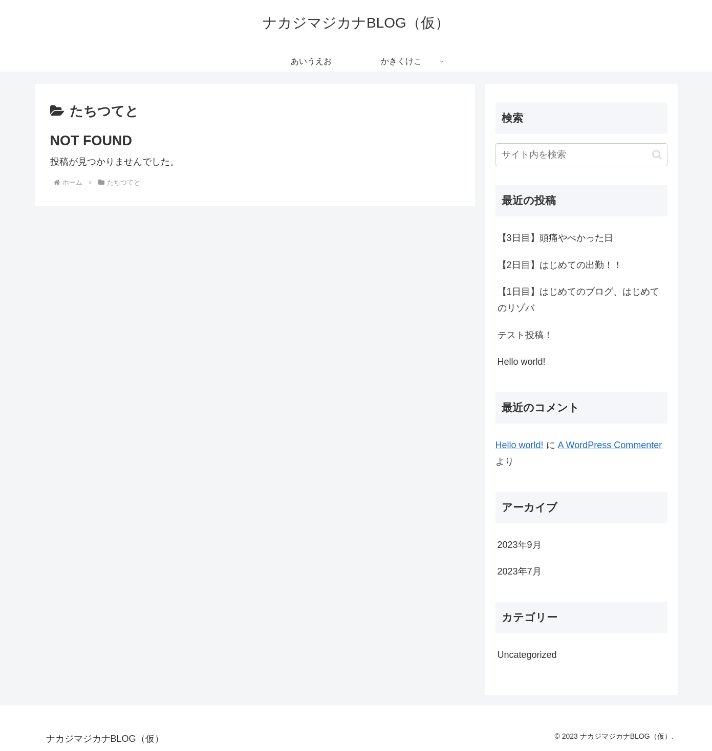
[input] (581, 154)
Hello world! (522, 362)
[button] (657, 155)
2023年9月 (520, 545)
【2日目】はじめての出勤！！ (560, 265)
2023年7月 (520, 571)
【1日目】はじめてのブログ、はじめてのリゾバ (578, 299)
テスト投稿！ (525, 335)
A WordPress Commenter (610, 445)
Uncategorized (527, 655)
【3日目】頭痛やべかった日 (555, 238)
